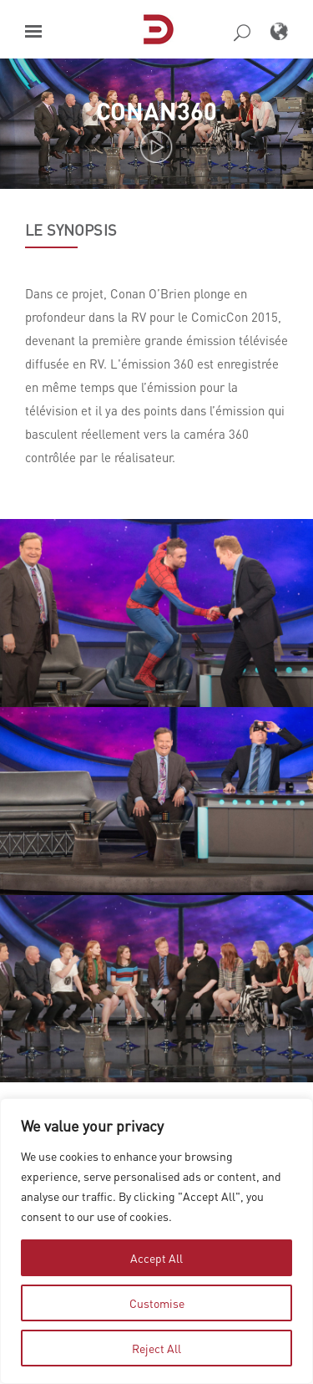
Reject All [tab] (156, 1348)
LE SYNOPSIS (71, 229)
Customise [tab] (156, 1302)
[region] (156, 1241)
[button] (33, 31)
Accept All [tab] (156, 1257)
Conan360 (156, 111)
